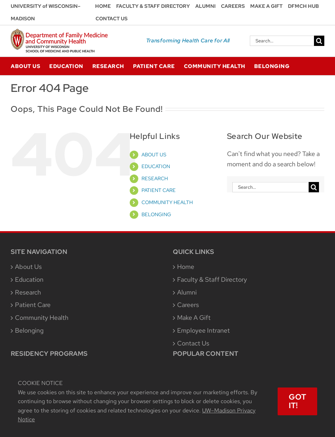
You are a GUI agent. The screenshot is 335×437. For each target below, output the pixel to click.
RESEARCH (154, 178)
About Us (28, 266)
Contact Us (193, 343)
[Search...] (282, 41)
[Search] (319, 41)
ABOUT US (153, 154)
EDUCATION (155, 166)
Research (28, 292)
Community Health (41, 317)
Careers (188, 305)
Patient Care (33, 305)
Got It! (297, 401)
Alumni (187, 292)
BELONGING (156, 214)
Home (185, 266)
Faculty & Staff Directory (212, 279)
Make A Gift (194, 317)
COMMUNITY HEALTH (167, 202)
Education (29, 279)
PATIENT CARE (158, 190)
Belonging (29, 330)
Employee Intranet (203, 330)
